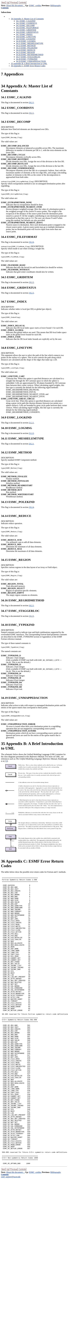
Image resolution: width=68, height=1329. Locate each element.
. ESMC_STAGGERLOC (28, 57)
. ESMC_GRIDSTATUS (27, 32)
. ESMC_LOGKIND (25, 39)
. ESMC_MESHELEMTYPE (29, 43)
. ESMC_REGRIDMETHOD (29, 55)
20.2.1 (31, 446)
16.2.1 (31, 608)
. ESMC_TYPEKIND (26, 59)
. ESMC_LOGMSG (26, 41)
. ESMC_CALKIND (25, 21)
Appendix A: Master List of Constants (27, 19)
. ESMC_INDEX (24, 34)
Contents (5, 8)
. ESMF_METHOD (26, 46)
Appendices (12, 74)
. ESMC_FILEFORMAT (27, 28)
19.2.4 (31, 509)
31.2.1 (31, 425)
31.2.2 (31, 435)
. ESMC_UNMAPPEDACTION (31, 61)
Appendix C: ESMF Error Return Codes (28, 66)
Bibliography (55, 5)
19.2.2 (31, 283)
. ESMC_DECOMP (25, 25)
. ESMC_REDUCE (25, 50)
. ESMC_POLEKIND (26, 48)
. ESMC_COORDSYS (26, 23)
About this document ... (15, 5)
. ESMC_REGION (25, 52)
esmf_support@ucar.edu (10, 1238)
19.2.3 (31, 294)
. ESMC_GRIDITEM (26, 30)
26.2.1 (31, 102)
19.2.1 (31, 113)
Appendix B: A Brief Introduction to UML (29, 63)
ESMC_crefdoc (35, 5)
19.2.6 (31, 243)
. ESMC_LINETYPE (26, 37)
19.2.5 (31, 619)
